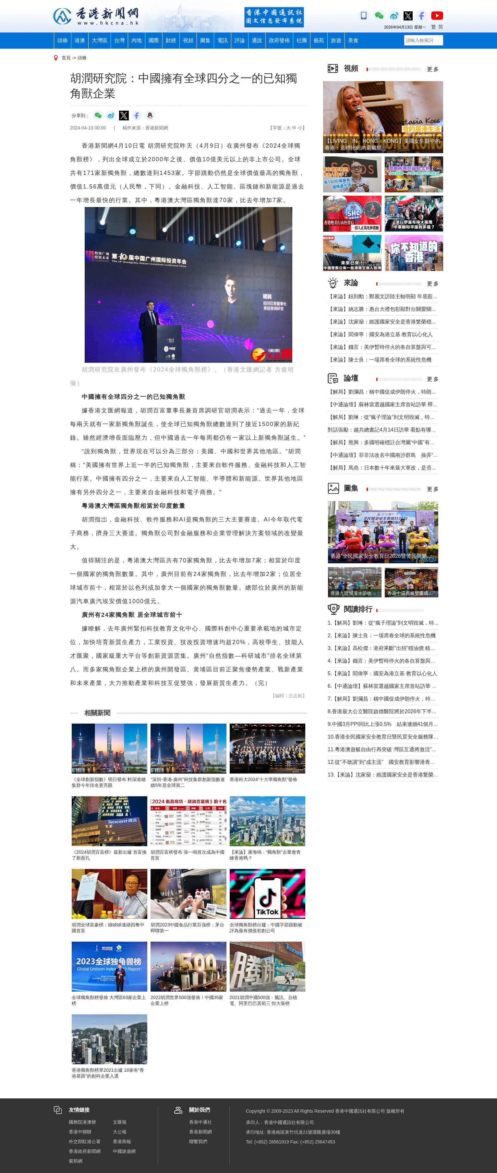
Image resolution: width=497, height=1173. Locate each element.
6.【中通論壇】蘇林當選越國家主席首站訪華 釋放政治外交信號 (401, 686)
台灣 (119, 40)
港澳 (80, 40)
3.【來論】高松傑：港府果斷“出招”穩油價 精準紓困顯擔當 (394, 648)
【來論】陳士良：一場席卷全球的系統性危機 (379, 359)
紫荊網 (75, 1161)
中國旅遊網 (124, 1151)
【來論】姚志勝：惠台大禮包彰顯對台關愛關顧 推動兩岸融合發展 (403, 309)
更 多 (433, 69)
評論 (240, 40)
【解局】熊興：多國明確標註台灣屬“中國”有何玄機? (388, 442)
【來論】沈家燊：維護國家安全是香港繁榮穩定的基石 (390, 321)
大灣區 (99, 40)
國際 (154, 40)
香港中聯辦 (80, 1131)
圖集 (205, 40)
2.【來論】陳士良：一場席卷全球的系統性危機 (382, 635)
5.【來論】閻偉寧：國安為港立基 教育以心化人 (382, 673)
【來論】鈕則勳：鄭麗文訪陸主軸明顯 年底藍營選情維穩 (393, 296)
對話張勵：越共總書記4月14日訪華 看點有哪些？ (385, 430)
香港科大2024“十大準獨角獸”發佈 (263, 779)
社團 (302, 40)
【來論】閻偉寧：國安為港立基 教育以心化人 (380, 334)
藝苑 (319, 40)
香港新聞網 (200, 1131)
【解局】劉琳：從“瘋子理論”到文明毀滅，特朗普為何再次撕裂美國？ (407, 417)
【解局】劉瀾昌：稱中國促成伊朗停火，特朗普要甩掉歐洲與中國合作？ (411, 392)
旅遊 (336, 40)
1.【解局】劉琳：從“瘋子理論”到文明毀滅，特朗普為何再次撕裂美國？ (409, 623)
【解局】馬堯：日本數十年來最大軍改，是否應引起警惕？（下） (403, 467)
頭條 (62, 40)
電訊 (222, 40)
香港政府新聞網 (85, 1151)
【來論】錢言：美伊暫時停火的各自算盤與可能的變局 (390, 347)
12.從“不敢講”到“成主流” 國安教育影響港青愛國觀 (387, 762)
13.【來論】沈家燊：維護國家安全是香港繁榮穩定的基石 (393, 774)
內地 (136, 40)
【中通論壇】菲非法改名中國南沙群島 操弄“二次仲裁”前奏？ (399, 455)
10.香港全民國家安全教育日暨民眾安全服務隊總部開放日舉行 (399, 736)
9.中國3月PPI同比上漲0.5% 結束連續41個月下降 (386, 724)
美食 (353, 40)
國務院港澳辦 (82, 1122)
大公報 (120, 1131)
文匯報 (120, 1122)
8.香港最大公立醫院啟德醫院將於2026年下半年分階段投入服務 (400, 711)
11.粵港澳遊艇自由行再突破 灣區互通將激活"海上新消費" (393, 749)
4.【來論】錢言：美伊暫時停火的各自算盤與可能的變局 (392, 661)
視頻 (188, 40)
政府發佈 (279, 40)
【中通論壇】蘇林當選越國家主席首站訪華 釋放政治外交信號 (398, 404)
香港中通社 (200, 1122)
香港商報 (122, 1141)
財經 (171, 40)
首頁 (66, 57)
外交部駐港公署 (85, 1141)
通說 (257, 40)
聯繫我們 (198, 1141)
